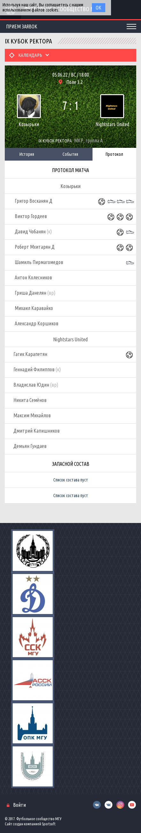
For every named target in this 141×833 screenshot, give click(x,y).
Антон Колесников (33, 277)
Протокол (114, 154)
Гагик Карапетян (30, 354)
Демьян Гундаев (30, 446)
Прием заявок (21, 26)
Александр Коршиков (36, 323)
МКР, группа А (88, 140)
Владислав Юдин (35, 385)
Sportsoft (49, 824)
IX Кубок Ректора (55, 140)
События (70, 154)
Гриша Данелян (35, 293)
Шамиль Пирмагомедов (39, 262)
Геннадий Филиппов (37, 369)
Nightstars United (112, 124)
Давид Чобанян (33, 231)
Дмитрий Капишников (36, 431)
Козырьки (29, 124)
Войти (19, 805)
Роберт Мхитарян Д (35, 247)
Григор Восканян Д (33, 201)
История (26, 154)
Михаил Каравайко (34, 308)
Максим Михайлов (32, 415)
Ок (98, 8)
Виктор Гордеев (31, 216)
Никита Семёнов (30, 400)
